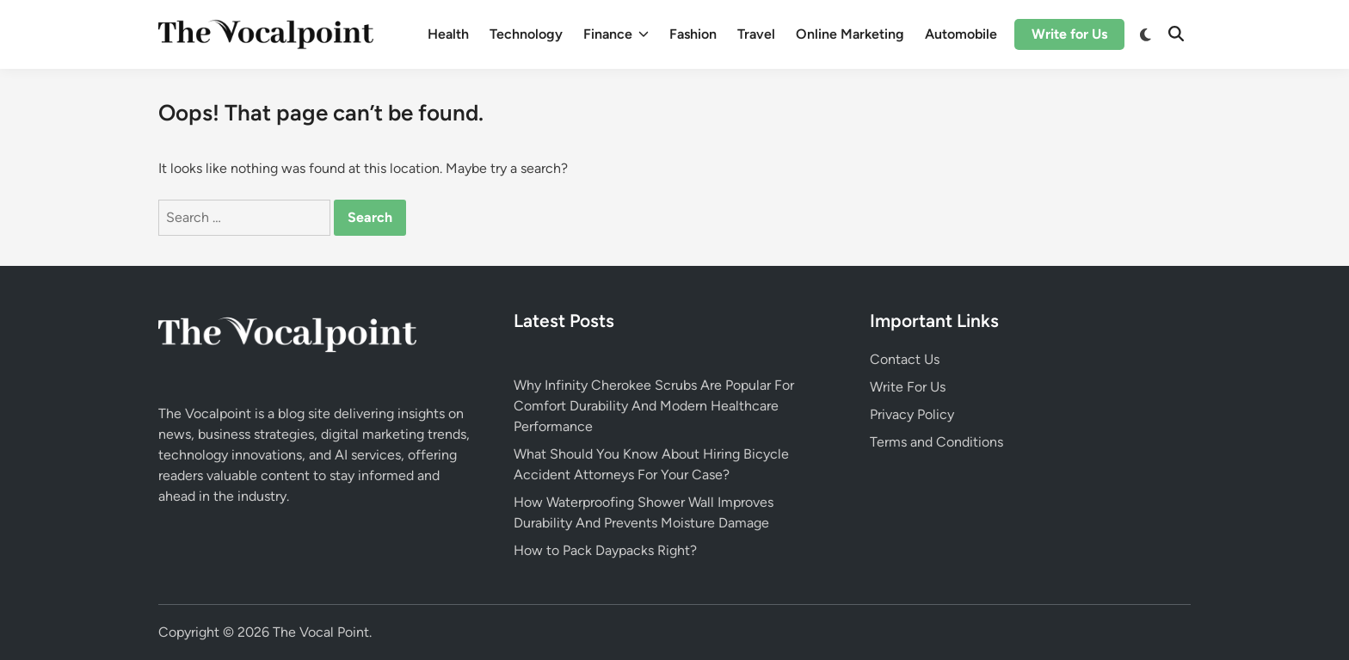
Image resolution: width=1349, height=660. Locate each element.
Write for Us (1069, 34)
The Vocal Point (321, 632)
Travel (756, 34)
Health (448, 34)
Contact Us (904, 359)
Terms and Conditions (936, 442)
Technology (526, 34)
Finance (616, 34)
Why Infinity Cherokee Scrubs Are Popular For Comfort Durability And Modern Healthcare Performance (654, 406)
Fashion (693, 34)
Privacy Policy (912, 414)
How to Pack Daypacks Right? (605, 550)
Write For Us (908, 387)
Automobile (961, 34)
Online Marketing (850, 34)
